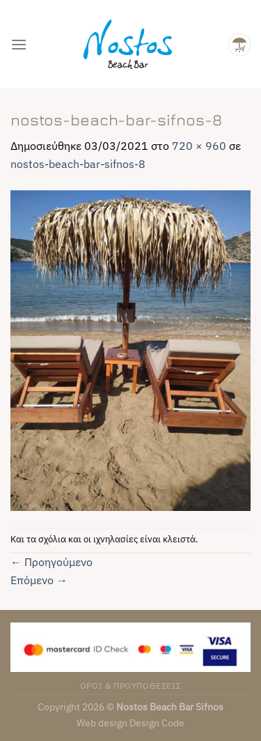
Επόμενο (39, 580)
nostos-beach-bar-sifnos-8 (77, 164)
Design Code (156, 722)
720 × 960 (199, 146)
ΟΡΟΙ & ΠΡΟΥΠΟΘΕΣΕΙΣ (131, 685)
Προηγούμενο (51, 562)
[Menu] (18, 44)
